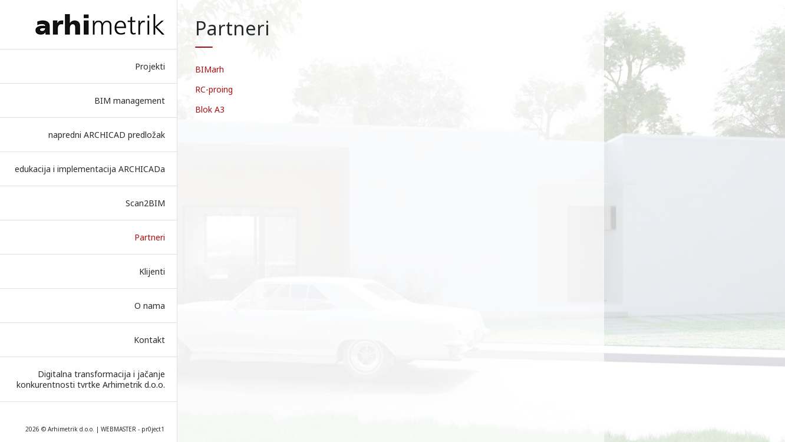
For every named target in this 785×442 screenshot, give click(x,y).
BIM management (129, 100)
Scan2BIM (145, 203)
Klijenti (152, 271)
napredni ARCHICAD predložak (106, 134)
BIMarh (209, 69)
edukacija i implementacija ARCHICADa (90, 168)
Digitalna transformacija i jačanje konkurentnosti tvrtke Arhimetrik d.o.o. (91, 379)
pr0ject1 (152, 429)
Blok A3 (210, 109)
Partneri (149, 237)
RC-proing (214, 89)
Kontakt (149, 339)
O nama (149, 305)
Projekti (150, 66)
